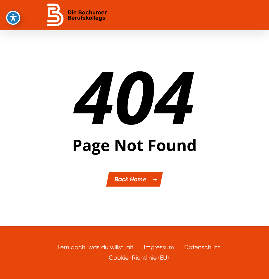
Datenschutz (202, 247)
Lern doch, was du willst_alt (96, 247)
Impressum (159, 247)
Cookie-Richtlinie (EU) (139, 257)
